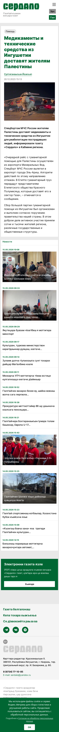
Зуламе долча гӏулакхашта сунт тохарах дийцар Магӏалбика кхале (26, 362)
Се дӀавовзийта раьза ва (20, 621)
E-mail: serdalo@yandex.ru (17, 675)
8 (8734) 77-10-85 (13, 671)
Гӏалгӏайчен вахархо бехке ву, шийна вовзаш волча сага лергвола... (29, 392)
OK (29, 727)
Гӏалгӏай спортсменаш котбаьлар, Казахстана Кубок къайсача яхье (29, 515)
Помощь (10, 31)
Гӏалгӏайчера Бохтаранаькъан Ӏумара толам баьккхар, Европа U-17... (28, 423)
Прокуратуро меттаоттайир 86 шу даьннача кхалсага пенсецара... (29, 408)
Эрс (52, 11)
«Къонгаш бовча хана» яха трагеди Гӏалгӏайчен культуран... (24, 530)
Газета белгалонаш (16, 609)
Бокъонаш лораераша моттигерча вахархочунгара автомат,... (23, 545)
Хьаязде (29, 584)
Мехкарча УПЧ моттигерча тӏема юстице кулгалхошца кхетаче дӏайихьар (27, 377)
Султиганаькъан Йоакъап (18, 74)
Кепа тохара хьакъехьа (19, 615)
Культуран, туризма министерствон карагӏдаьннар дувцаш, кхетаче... (24, 347)
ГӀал (52, 17)
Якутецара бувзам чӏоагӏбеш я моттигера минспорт (27, 332)
